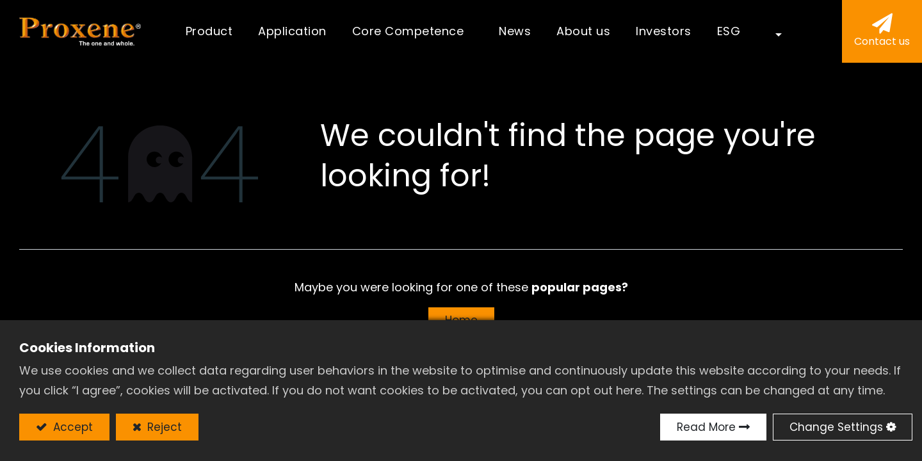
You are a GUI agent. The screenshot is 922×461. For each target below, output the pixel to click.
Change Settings (836, 427)
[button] (770, 31)
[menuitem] (292, 32)
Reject (163, 427)
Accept (71, 427)
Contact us (882, 41)
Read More (706, 427)
